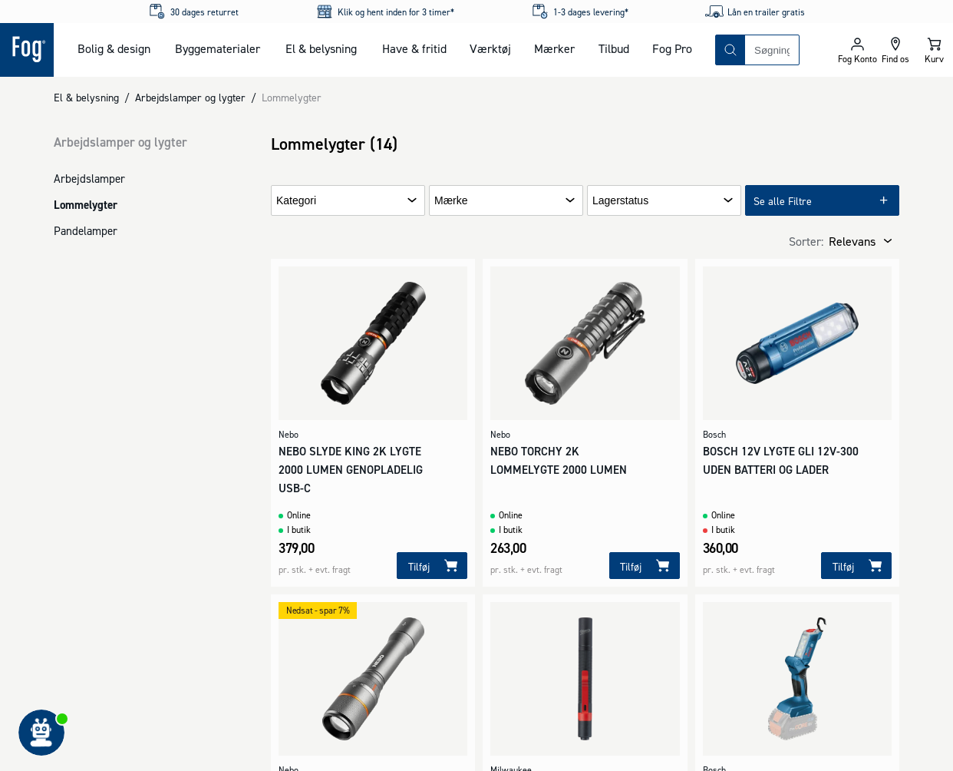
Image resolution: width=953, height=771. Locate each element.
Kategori (296, 201)
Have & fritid (414, 48)
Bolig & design (113, 48)
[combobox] (772, 50)
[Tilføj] (432, 565)
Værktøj (490, 48)
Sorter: (806, 241)
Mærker (554, 48)
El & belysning (321, 48)
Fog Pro (672, 48)
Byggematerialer (217, 48)
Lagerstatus (620, 201)
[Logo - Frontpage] (27, 50)
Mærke (451, 201)
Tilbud (614, 48)
